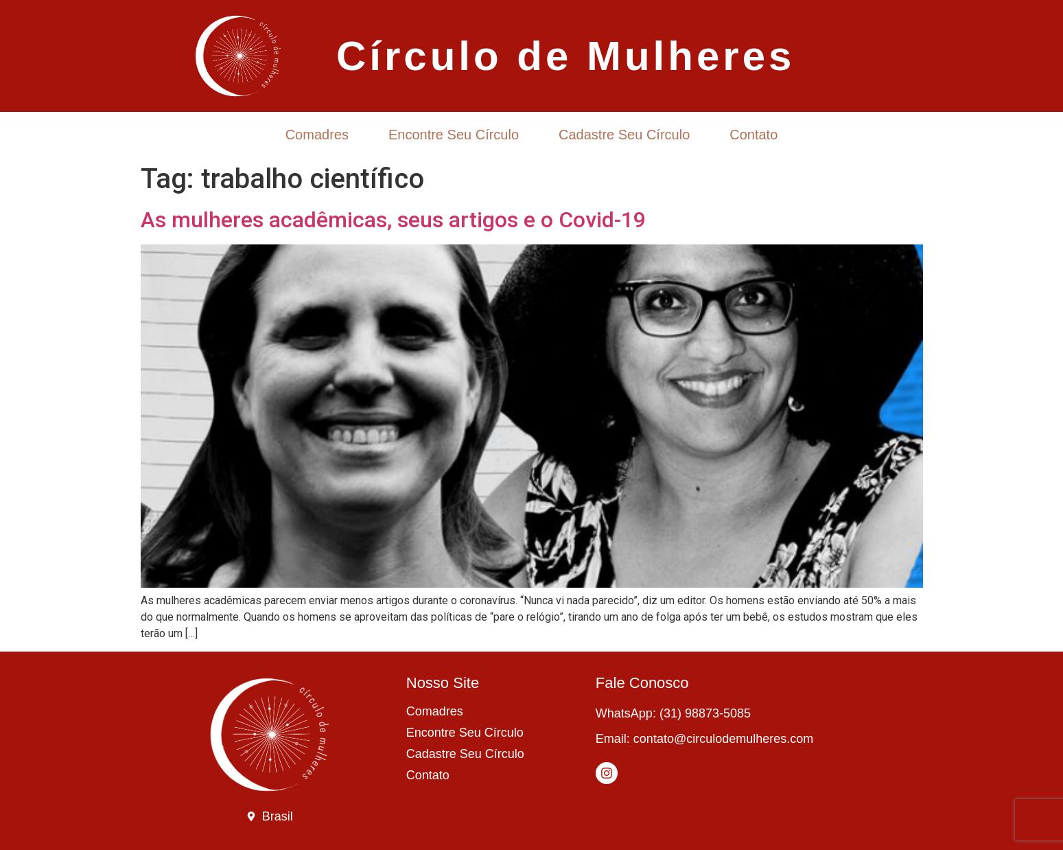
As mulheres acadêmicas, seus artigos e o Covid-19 (393, 220)
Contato (753, 134)
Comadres (317, 134)
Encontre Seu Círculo (453, 134)
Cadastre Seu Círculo (624, 134)
